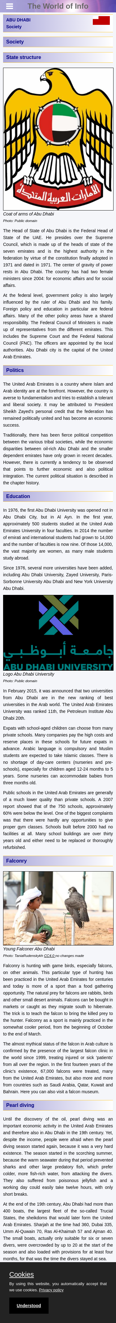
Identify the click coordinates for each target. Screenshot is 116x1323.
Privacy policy (51, 1290)
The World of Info (58, 6)
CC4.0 (49, 956)
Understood (29, 1305)
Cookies (21, 1274)
